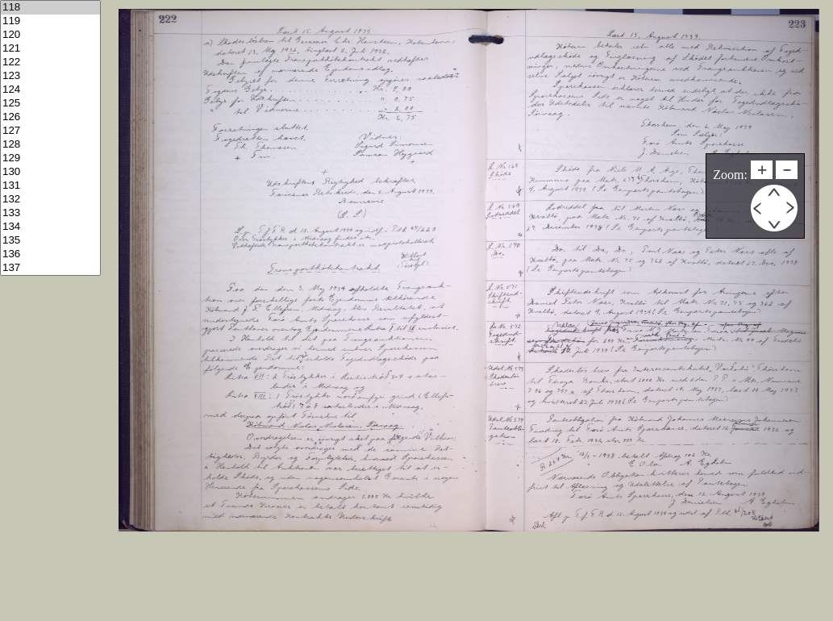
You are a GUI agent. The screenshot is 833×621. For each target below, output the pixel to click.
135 (50, 241)
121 (50, 49)
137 (50, 268)
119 (50, 21)
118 (50, 8)
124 (50, 90)
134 (50, 227)
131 (50, 186)
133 (50, 213)
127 (50, 131)
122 (50, 62)
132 (50, 199)
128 (50, 145)
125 (50, 103)
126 (50, 117)
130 (50, 172)
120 (50, 35)
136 (50, 254)
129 (50, 158)
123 (50, 76)
